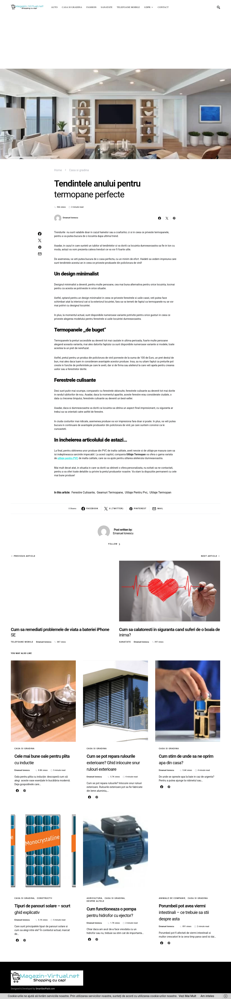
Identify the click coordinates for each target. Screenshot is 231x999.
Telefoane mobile (22, 642)
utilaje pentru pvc (136, 492)
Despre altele (95, 901)
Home (58, 170)
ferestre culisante (83, 492)
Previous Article (24, 556)
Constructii (44, 898)
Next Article (209, 556)
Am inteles (207, 996)
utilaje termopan (160, 492)
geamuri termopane (110, 492)
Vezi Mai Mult (187, 996)
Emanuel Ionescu (70, 218)
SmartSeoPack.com (45, 988)
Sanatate (125, 642)
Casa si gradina (79, 170)
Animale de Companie (172, 898)
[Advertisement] (115, 41)
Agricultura (94, 898)
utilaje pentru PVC (68, 458)
